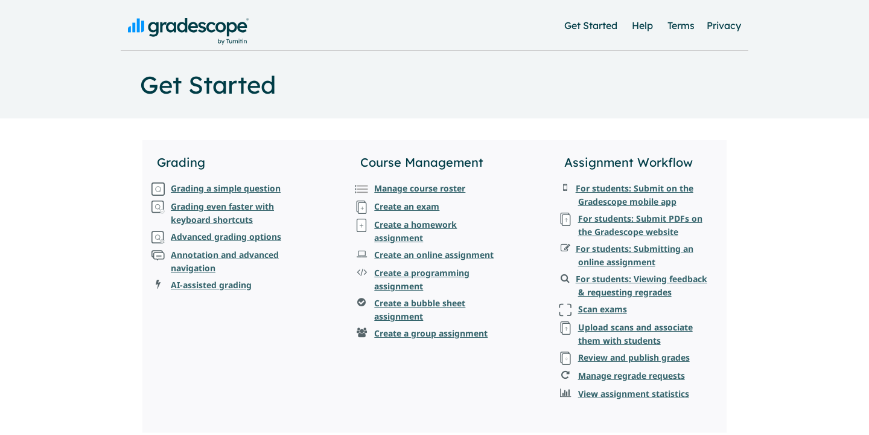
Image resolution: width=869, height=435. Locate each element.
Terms (681, 25)
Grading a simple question (226, 188)
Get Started (590, 25)
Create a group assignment (431, 333)
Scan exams (602, 309)
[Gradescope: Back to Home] (188, 42)
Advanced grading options (226, 236)
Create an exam (406, 206)
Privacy (724, 25)
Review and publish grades (634, 357)
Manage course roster (419, 188)
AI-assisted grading (211, 285)
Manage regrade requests (631, 375)
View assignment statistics (633, 393)
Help (642, 25)
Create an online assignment (434, 254)
